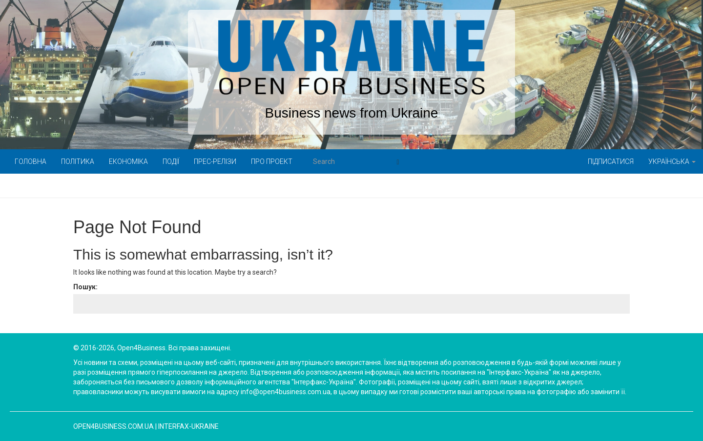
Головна (30, 161)
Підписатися (611, 161)
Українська (672, 161)
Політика (77, 161)
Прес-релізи (215, 161)
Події (171, 161)
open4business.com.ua (113, 426)
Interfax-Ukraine (188, 426)
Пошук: (85, 287)
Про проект (271, 161)
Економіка (128, 161)
